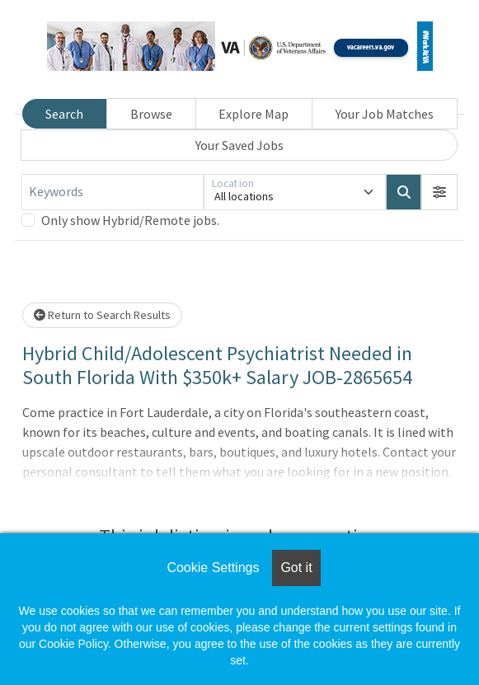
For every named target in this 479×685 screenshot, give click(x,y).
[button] (439, 192)
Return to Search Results (102, 314)
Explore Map (253, 114)
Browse (151, 114)
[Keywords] (112, 192)
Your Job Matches (385, 114)
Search (64, 114)
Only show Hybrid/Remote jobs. (130, 220)
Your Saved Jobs (239, 145)
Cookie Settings (213, 568)
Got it (296, 568)
